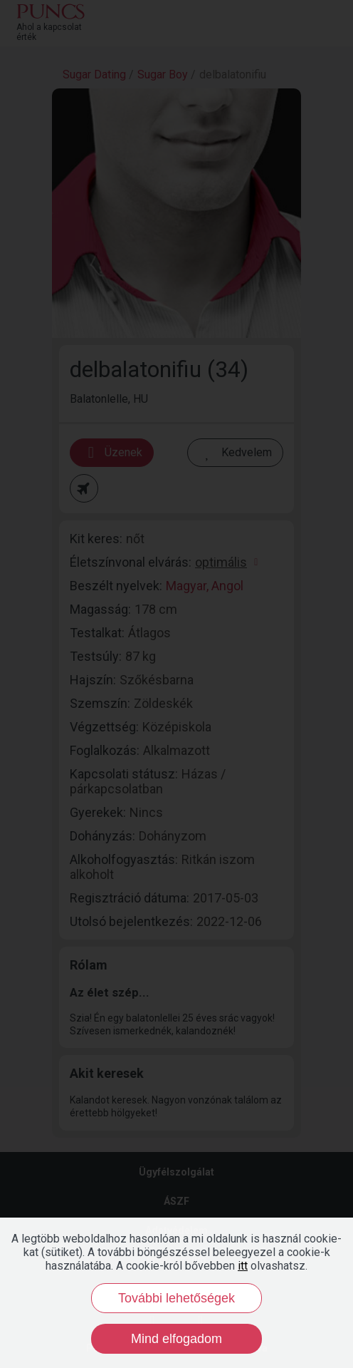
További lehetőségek (176, 1298)
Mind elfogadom (176, 1339)
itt (243, 1265)
